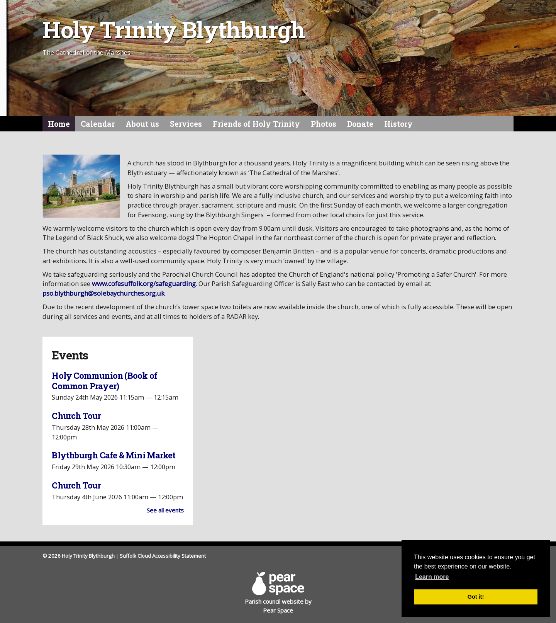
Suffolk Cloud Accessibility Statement (163, 555)
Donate (360, 124)
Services (186, 124)
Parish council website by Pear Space (278, 593)
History (398, 124)
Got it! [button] (476, 597)
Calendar (98, 124)
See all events (165, 510)
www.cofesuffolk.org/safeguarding (144, 283)
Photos (323, 124)
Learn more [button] (432, 577)
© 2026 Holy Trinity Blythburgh (78, 555)
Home (59, 124)
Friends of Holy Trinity (256, 124)
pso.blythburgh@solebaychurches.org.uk (103, 293)
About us (142, 124)
